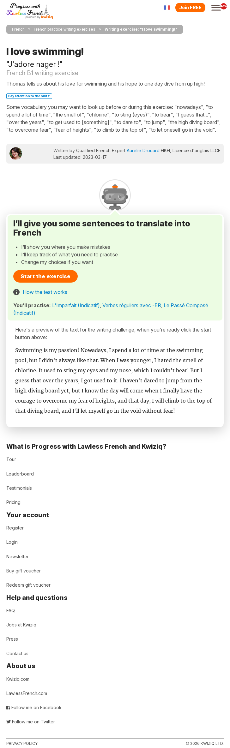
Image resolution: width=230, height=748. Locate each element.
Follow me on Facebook (34, 707)
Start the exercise (45, 276)
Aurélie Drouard (143, 150)
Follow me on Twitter (30, 721)
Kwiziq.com (17, 679)
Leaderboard (20, 473)
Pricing (13, 502)
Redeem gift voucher (28, 585)
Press (12, 639)
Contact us (17, 653)
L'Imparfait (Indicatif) (76, 305)
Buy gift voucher (23, 570)
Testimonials (19, 488)
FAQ (10, 610)
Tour (11, 459)
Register (15, 527)
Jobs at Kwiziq (21, 624)
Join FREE (190, 7)
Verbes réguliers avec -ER (131, 305)
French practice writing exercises (64, 29)
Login (12, 542)
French (18, 29)
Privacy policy (22, 743)
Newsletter (17, 556)
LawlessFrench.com (26, 693)
